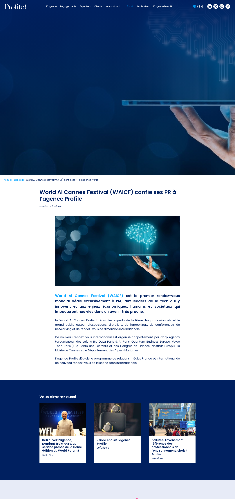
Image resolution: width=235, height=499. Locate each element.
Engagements (68, 6)
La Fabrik (128, 6)
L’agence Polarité (162, 6)
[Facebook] (227, 6)
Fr (194, 6)
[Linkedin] (209, 6)
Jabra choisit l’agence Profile (114, 442)
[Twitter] (215, 6)
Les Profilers (143, 6)
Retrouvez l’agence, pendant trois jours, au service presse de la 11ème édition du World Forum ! (62, 445)
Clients (98, 6)
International (113, 6)
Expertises (85, 6)
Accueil (8, 179)
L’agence (51, 6)
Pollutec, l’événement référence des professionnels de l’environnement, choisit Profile (169, 447)
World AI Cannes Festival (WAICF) (89, 295)
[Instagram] (221, 6)
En (201, 6)
